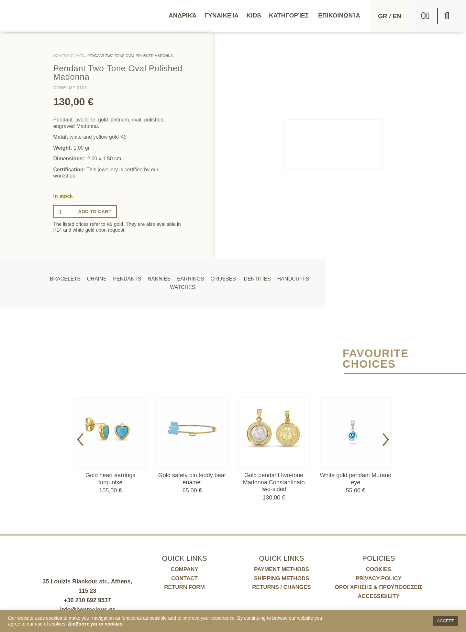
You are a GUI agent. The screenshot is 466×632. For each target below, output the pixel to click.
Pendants (130, 276)
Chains (101, 276)
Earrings (191, 276)
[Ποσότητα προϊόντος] (63, 211)
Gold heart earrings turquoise (110, 479)
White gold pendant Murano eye (355, 479)
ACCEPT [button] (445, 620)
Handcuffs (290, 276)
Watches (181, 290)
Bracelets (71, 276)
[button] (447, 16)
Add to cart (96, 211)
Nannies (161, 276)
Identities (255, 276)
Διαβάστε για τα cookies (95, 623)
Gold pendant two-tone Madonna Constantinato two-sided (274, 482)
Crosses (223, 276)
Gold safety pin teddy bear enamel (192, 479)
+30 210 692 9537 (87, 600)
